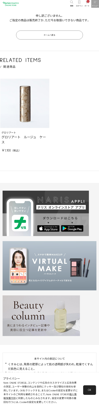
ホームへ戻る (49, 37)
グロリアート (8, 136)
